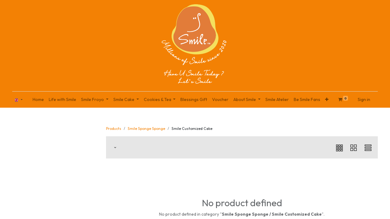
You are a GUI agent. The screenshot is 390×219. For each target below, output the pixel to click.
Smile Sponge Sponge (146, 128)
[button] (327, 99)
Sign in (364, 99)
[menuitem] (38, 99)
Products (113, 128)
